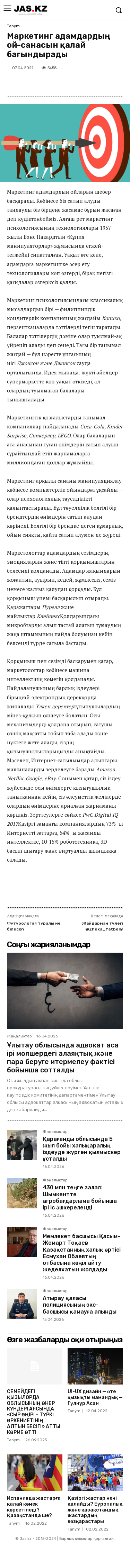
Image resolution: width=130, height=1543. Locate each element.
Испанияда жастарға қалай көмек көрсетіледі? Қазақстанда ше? (34, 1506)
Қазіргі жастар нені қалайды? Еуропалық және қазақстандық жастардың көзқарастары (95, 1509)
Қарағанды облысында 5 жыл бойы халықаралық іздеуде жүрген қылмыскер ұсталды (82, 1149)
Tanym (13, 26)
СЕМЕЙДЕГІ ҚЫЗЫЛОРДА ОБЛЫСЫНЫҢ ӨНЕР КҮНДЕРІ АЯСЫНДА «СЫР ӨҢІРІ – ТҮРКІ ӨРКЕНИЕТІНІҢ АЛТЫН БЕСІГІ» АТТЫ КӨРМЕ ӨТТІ (33, 1412)
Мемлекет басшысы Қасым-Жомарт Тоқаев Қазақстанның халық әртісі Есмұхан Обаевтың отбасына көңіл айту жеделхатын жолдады (82, 1253)
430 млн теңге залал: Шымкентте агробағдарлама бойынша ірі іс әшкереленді (80, 1197)
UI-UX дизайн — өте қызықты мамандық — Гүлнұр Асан (95, 1397)
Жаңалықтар (19, 1036)
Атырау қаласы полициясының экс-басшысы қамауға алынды (79, 1305)
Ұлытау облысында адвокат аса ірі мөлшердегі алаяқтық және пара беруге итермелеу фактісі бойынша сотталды (63, 1057)
